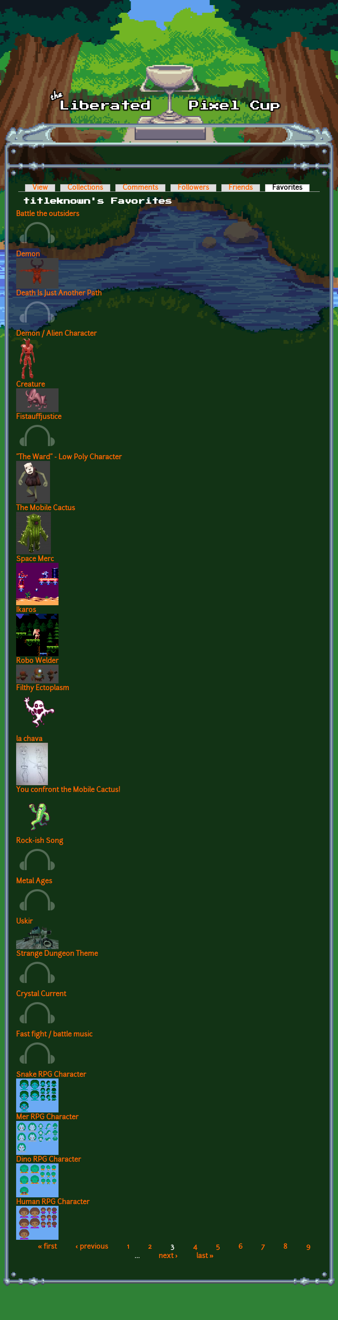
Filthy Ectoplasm (42, 688)
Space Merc (35, 559)
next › (168, 1256)
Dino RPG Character (48, 1160)
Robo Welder (37, 661)
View (40, 188)
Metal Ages (34, 881)
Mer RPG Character (47, 1117)
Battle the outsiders (47, 214)
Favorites (291, 188)
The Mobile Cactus (45, 508)
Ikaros (26, 610)
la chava (29, 739)
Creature (30, 385)
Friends (241, 188)
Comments (140, 188)
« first (47, 1247)
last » (205, 1256)
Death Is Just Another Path (59, 293)
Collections (85, 188)
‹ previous (91, 1247)
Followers (193, 188)
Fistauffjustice (38, 417)
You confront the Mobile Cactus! (68, 790)
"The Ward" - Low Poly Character (69, 457)
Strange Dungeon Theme (57, 954)
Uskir (24, 921)
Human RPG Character (52, 1202)
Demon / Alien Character (56, 334)
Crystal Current (41, 994)
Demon (28, 254)
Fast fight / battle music (54, 1034)
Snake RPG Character (51, 1075)
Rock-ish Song (39, 841)
